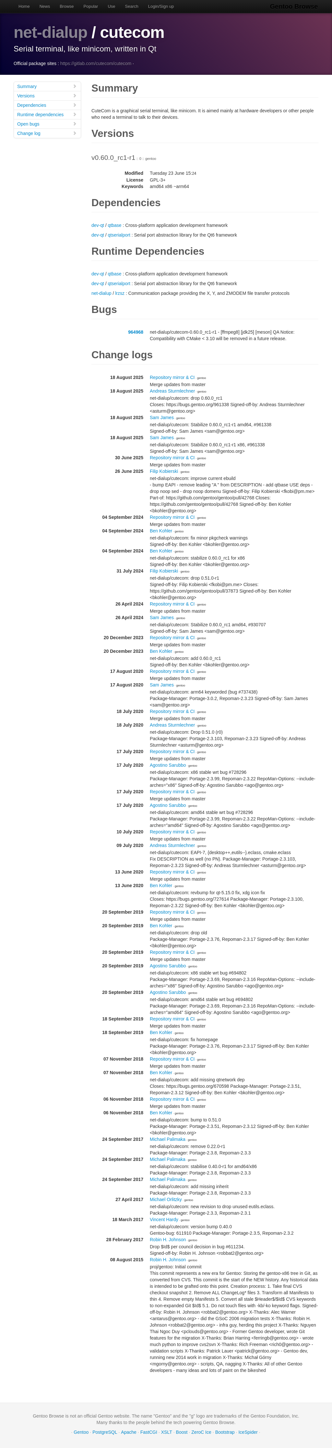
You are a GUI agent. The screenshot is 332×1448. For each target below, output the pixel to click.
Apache (128, 1431)
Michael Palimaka (167, 1139)
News (45, 6)
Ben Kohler (161, 530)
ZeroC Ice (201, 1431)
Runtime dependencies (47, 114)
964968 (135, 331)
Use (111, 6)
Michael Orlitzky (166, 1199)
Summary (47, 86)
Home (24, 6)
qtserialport (119, 234)
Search (131, 6)
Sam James (162, 417)
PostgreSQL (104, 1431)
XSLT (166, 1431)
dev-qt (97, 225)
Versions (47, 95)
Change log (47, 133)
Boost (182, 1431)
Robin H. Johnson (168, 1239)
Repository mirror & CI (172, 377)
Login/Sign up (161, 6)
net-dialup (51, 32)
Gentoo (81, 1431)
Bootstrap (225, 1431)
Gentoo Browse (294, 6)
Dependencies (47, 104)
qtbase (115, 225)
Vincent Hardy (164, 1219)
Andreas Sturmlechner (172, 390)
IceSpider (247, 1431)
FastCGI (148, 1431)
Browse (67, 6)
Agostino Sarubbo (168, 764)
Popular (91, 6)
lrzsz (119, 292)
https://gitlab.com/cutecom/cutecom (95, 63)
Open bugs (47, 123)
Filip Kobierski (164, 470)
